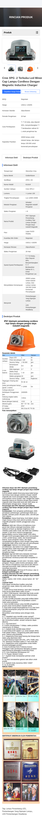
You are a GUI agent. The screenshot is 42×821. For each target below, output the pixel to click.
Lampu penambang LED (16, 809)
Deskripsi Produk (30, 158)
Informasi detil (11, 158)
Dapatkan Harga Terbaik (12, 92)
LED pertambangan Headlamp (14, 814)
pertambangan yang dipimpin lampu (17, 811)
